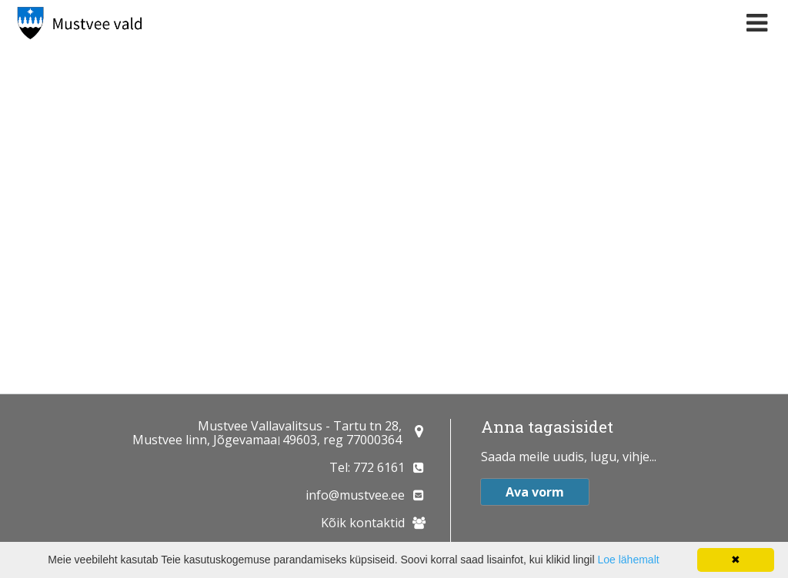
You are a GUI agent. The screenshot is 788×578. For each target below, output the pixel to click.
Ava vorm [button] (535, 491)
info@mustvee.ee (355, 495)
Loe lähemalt (628, 559)
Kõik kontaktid (363, 522)
